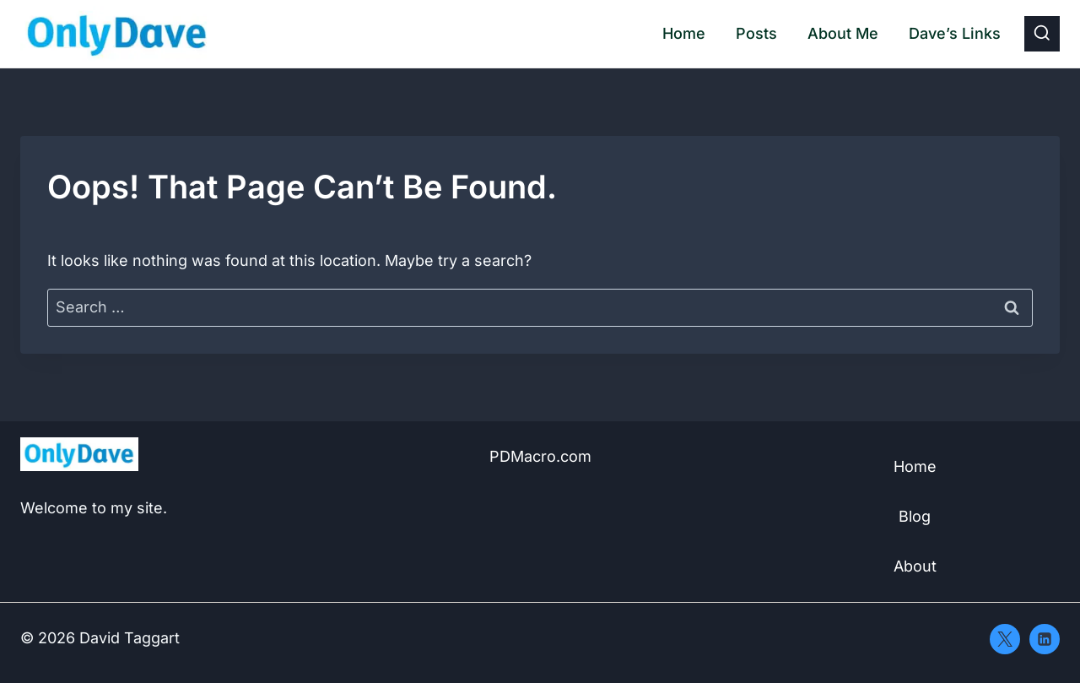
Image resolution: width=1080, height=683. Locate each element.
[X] (1005, 639)
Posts (756, 33)
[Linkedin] (1044, 639)
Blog (915, 516)
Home (683, 33)
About (915, 566)
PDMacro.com (540, 456)
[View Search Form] (1042, 33)
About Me (842, 33)
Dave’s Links (955, 33)
